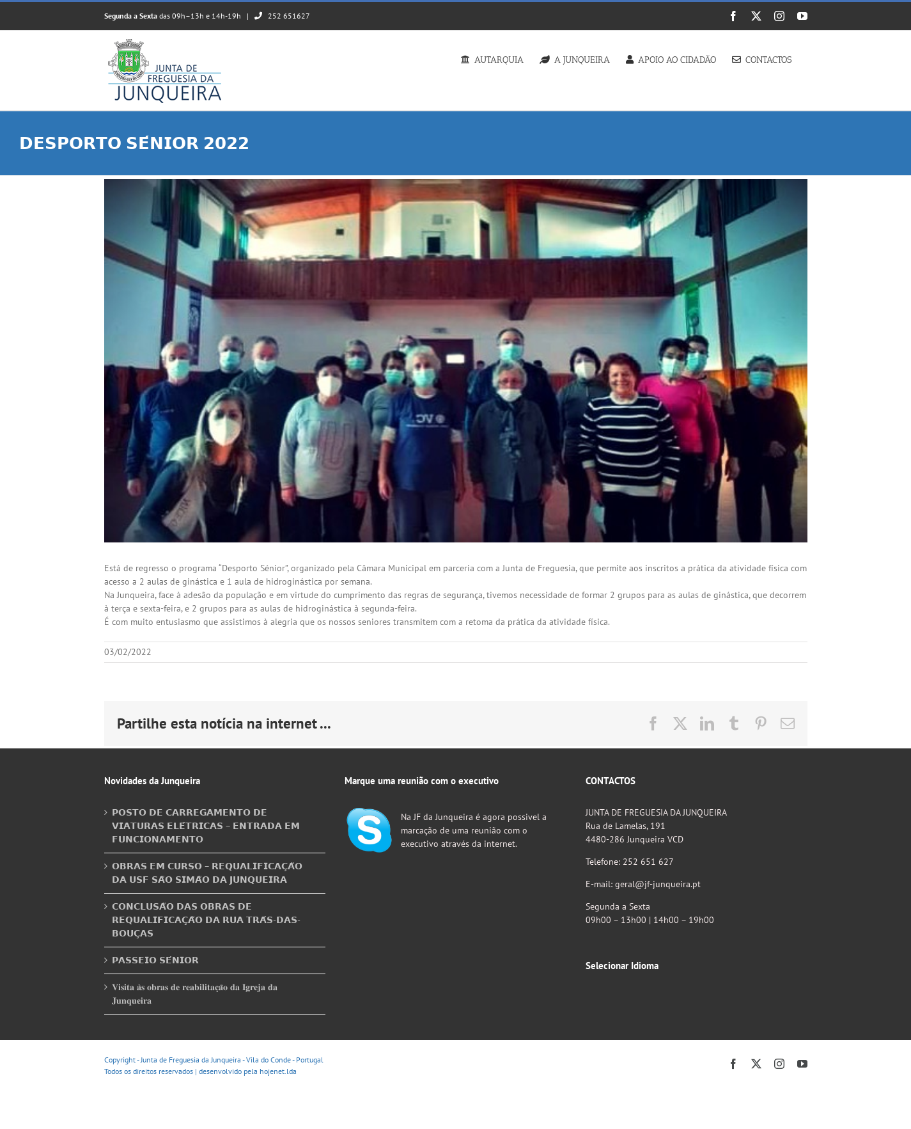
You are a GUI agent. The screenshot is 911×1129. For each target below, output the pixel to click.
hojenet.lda (278, 1071)
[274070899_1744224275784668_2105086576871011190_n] (455, 360)
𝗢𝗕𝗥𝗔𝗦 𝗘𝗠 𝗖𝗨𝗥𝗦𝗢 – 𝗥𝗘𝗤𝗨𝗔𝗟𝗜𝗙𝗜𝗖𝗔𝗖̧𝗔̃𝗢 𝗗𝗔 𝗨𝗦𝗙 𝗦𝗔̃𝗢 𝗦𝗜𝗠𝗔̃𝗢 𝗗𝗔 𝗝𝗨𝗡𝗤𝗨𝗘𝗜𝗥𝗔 (207, 872)
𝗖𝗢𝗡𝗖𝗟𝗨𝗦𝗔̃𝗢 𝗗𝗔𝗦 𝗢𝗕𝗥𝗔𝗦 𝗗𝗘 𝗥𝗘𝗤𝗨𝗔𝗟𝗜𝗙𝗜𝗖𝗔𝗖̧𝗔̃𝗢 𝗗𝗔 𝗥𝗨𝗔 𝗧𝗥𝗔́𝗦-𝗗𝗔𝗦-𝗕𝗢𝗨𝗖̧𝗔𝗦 (206, 920)
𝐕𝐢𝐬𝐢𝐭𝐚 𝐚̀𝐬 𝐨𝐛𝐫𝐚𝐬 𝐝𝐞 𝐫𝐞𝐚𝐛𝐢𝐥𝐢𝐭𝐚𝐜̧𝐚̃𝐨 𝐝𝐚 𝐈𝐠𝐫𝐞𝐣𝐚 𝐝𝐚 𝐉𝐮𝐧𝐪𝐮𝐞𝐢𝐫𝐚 (194, 993)
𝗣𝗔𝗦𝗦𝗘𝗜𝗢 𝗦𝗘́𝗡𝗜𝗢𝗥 (155, 960)
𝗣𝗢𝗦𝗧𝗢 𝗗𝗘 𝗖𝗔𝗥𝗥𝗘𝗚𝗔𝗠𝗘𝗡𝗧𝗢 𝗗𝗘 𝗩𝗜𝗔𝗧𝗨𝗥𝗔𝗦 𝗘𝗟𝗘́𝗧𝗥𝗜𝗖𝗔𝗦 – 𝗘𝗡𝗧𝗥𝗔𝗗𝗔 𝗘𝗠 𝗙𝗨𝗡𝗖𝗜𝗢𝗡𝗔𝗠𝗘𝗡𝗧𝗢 (206, 826)
